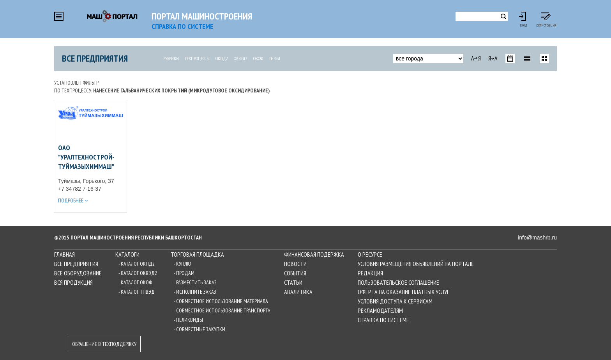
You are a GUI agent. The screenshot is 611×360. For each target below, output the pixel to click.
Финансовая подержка (314, 254)
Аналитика (298, 292)
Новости (295, 264)
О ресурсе (370, 254)
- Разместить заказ (195, 282)
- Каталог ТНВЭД (136, 291)
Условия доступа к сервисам (395, 301)
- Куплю (182, 263)
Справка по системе (383, 320)
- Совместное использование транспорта (222, 310)
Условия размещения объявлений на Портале (416, 264)
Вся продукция (73, 282)
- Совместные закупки (199, 329)
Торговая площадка (197, 254)
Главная (64, 254)
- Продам (184, 273)
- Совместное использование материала (221, 301)
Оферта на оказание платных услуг (403, 292)
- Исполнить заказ (195, 291)
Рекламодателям (380, 310)
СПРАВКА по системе (182, 26)
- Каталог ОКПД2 (136, 263)
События (295, 273)
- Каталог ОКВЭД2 (137, 273)
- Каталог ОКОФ (135, 282)
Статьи (293, 282)
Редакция (370, 273)
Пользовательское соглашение (398, 282)
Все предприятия (95, 58)
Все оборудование (78, 273)
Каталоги (127, 254)
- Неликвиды (188, 319)
